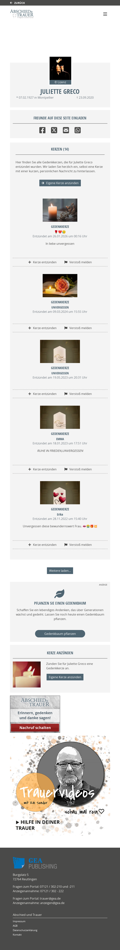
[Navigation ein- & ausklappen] (105, 14)
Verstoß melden (78, 262)
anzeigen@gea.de (52, 903)
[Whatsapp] (78, 129)
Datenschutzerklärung (25, 930)
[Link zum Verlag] (42, 14)
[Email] (66, 129)
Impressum (19, 921)
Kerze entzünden (42, 262)
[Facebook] (42, 129)
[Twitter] (54, 129)
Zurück (17, 3)
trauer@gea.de (50, 898)
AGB (15, 925)
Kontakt (17, 934)
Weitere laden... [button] (60, 571)
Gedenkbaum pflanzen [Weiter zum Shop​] (60, 634)
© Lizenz (60, 82)
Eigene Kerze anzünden (60, 183)
